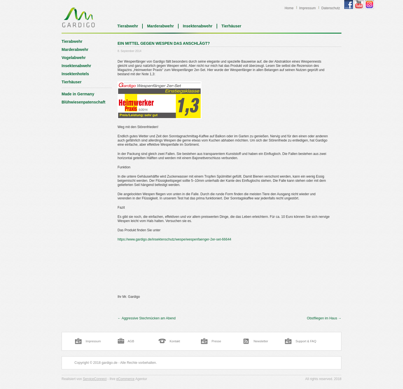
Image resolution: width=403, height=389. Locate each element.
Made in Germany (78, 94)
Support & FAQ (306, 341)
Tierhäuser (231, 26)
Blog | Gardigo (78, 17)
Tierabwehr (127, 26)
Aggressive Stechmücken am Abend (146, 318)
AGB (131, 341)
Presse (216, 341)
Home (289, 8)
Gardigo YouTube (359, 4)
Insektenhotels (75, 74)
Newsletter (261, 341)
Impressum (307, 8)
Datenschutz (330, 8)
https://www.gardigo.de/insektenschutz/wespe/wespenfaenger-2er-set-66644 (174, 239)
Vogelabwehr (74, 57)
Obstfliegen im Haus (324, 318)
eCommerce (125, 379)
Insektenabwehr (197, 26)
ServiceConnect (95, 379)
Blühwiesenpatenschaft (83, 102)
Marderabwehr (160, 26)
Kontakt (175, 341)
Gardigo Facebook (348, 4)
